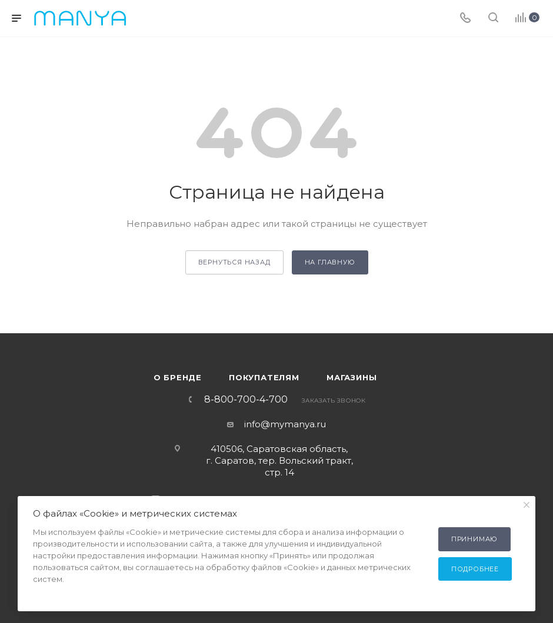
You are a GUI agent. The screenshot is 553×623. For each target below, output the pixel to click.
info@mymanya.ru (285, 424)
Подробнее (475, 569)
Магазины (352, 377)
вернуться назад (234, 262)
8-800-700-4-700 (246, 399)
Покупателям (264, 377)
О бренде (178, 377)
